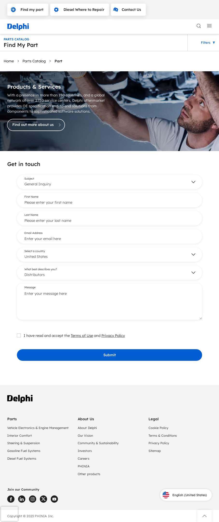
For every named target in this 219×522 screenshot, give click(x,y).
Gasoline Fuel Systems (23, 451)
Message (29, 287)
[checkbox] (19, 335)
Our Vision (85, 435)
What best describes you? (40, 269)
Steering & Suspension (23, 443)
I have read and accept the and (71, 335)
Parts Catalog (34, 61)
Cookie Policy (158, 428)
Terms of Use (82, 335)
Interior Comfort (19, 435)
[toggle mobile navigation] (209, 25)
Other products (89, 474)
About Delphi (87, 428)
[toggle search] (198, 25)
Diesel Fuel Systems (21, 458)
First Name (31, 196)
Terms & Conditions (162, 435)
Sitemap (154, 451)
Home (9, 61)
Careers (83, 458)
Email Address (33, 232)
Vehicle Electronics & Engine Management (38, 428)
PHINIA (84, 466)
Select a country (34, 251)
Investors (85, 451)
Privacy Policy (113, 335)
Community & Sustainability (98, 443)
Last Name (31, 214)
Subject (29, 178)
